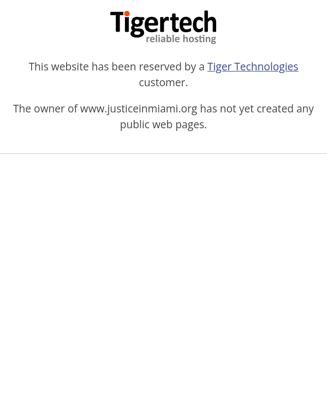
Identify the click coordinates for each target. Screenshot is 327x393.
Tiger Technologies (253, 66)
